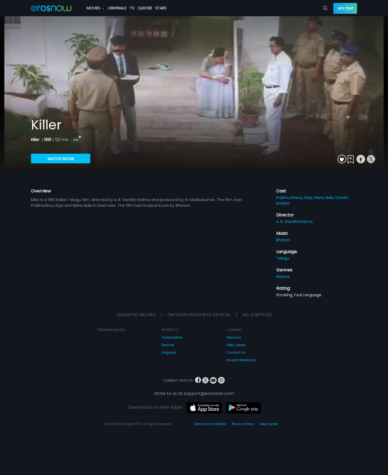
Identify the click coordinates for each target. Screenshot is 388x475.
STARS (161, 8)
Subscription (172, 337)
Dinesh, (342, 197)
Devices (168, 345)
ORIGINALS (117, 8)
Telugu (282, 258)
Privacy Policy (243, 424)
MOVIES (95, 8)
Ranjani (283, 203)
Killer (35, 139)
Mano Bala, (324, 197)
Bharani (283, 240)
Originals (169, 352)
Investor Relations (241, 360)
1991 (47, 139)
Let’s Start (345, 8)
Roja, (309, 197)
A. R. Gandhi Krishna (294, 221)
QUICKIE (145, 8)
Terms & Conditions (210, 424)
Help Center (236, 345)
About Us (234, 337)
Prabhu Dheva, (290, 197)
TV (132, 8)
